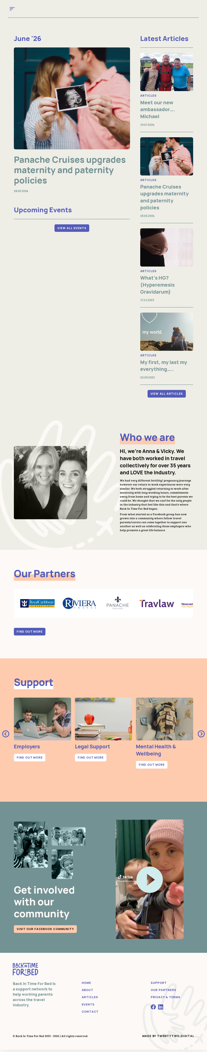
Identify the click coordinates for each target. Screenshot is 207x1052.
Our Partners (163, 992)
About (87, 992)
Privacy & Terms (165, 999)
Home (86, 985)
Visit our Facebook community (45, 931)
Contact (90, 1014)
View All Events (71, 233)
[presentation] (5, 736)
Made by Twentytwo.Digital (168, 1038)
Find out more (30, 634)
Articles (148, 95)
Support (159, 985)
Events (88, 1006)
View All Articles (166, 396)
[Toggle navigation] (12, 8)
